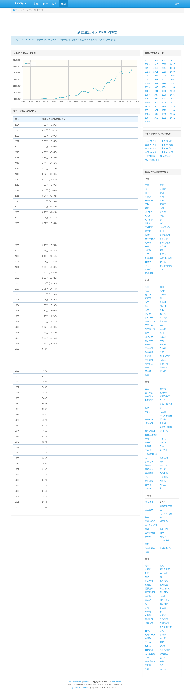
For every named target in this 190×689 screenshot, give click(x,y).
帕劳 (162, 533)
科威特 (148, 262)
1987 (155, 95)
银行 (45, 3)
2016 (147, 68)
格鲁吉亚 (164, 239)
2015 (155, 68)
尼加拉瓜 (149, 400)
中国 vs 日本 (167, 141)
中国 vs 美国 (150, 141)
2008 (147, 76)
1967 (155, 114)
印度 (162, 216)
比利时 (163, 291)
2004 (147, 79)
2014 (164, 68)
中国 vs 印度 (167, 148)
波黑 (147, 367)
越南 (162, 200)
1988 (147, 95)
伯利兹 (148, 442)
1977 (172, 102)
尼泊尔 (148, 216)
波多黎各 (149, 396)
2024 (147, 60)
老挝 (147, 208)
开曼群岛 (164, 477)
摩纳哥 (163, 371)
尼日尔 (148, 573)
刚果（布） (150, 623)
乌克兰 (163, 360)
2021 (172, 60)
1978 (164, 102)
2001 (172, 79)
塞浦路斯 (164, 363)
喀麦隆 (163, 608)
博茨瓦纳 (149, 588)
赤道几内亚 (165, 650)
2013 (172, 68)
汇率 (54, 3)
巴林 (162, 269)
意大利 (148, 294)
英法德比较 (165, 156)
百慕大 (163, 438)
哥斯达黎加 (150, 431)
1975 (155, 106)
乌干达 (163, 669)
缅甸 (162, 208)
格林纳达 (164, 442)
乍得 (162, 611)
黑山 (162, 333)
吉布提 (148, 596)
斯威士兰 (164, 654)
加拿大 (163, 389)
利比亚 (148, 584)
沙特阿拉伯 (165, 227)
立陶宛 (163, 348)
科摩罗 (148, 631)
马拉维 (148, 665)
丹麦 (162, 352)
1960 (147, 122)
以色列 (163, 246)
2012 (147, 72)
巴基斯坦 (149, 212)
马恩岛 (148, 356)
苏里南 (148, 465)
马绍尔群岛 (150, 521)
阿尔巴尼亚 (165, 356)
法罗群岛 (149, 352)
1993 (172, 87)
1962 (164, 118)
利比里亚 (149, 581)
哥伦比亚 (164, 465)
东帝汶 (148, 250)
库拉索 (163, 469)
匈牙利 (163, 306)
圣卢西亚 (164, 450)
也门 (162, 231)
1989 (172, 91)
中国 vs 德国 (167, 144)
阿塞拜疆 (149, 258)
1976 (147, 106)
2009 (172, 72)
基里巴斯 (149, 510)
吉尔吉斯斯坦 (166, 265)
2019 (155, 64)
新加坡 (163, 189)
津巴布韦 (164, 619)
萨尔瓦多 (149, 481)
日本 (147, 193)
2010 (164, 72)
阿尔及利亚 (165, 569)
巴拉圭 (163, 400)
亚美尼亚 (149, 273)
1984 (147, 99)
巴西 (147, 477)
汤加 (147, 544)
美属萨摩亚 (150, 533)
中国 (147, 185)
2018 (164, 64)
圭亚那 (163, 423)
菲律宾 (148, 196)
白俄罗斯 (149, 337)
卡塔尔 (163, 254)
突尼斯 (163, 646)
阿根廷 (163, 484)
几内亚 (163, 596)
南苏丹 (163, 642)
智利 (147, 408)
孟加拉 (148, 223)
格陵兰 (148, 446)
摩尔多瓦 (149, 348)
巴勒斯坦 (149, 227)
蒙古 (162, 219)
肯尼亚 (148, 646)
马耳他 (163, 329)
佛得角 (163, 577)
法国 (147, 291)
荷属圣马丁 (165, 396)
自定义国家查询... (153, 160)
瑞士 (162, 298)
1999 (155, 83)
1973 (172, 106)
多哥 (147, 608)
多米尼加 (149, 461)
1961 (172, 118)
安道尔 (163, 337)
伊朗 (147, 265)
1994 (164, 87)
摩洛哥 (148, 611)
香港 (162, 185)
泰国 (162, 193)
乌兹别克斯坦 (166, 258)
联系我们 (86, 681)
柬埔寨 (163, 204)
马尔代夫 (149, 219)
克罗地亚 (164, 321)
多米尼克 (149, 423)
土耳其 (163, 314)
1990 (164, 91)
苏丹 (147, 669)
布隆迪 (148, 615)
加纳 (147, 577)
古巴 (162, 488)
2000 (147, 83)
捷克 (147, 306)
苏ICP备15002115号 (80, 688)
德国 (162, 287)
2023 (155, 60)
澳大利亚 (149, 502)
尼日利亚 (164, 604)
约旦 (162, 223)
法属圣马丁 (150, 419)
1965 (172, 114)
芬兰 (162, 325)
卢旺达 (148, 638)
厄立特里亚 (150, 661)
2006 (164, 76)
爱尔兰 (148, 371)
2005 (172, 76)
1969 (172, 110)
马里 (162, 665)
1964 (147, 118)
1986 (164, 95)
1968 (147, 114)
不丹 (147, 246)
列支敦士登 (150, 329)
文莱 (147, 254)
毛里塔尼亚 (150, 592)
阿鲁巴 (163, 481)
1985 (172, 95)
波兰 (147, 310)
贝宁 (147, 604)
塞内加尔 (164, 634)
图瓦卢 (163, 536)
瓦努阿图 (164, 529)
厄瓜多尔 (149, 469)
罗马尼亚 (164, 317)
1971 (155, 110)
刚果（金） (165, 600)
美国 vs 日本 (150, 144)
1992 (147, 91)
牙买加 (148, 412)
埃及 (162, 565)
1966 (164, 114)
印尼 (147, 204)
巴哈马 (148, 488)
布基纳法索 (165, 588)
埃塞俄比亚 (165, 623)
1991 (155, 91)
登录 (177, 4)
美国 (147, 389)
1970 (164, 110)
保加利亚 (149, 317)
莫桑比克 (149, 619)
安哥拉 (148, 569)
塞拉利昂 (164, 592)
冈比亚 (148, 642)
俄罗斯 (148, 314)
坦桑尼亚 (164, 584)
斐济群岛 (164, 521)
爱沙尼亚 (164, 367)
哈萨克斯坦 (165, 235)
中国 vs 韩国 (167, 152)
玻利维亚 (164, 392)
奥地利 (163, 302)
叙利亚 (148, 235)
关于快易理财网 (75, 681)
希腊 (162, 310)
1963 (155, 118)
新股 (36, 3)
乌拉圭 (163, 412)
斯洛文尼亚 (150, 321)
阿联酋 (148, 269)
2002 (164, 79)
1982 (164, 99)
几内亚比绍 (150, 654)
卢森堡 (148, 344)
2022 (164, 60)
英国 (147, 287)
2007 (155, 76)
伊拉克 (163, 262)
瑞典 (147, 375)
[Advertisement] (97, 20)
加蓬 (162, 661)
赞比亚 (163, 638)
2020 (147, 64)
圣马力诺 (149, 325)
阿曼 (162, 250)
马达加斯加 (150, 634)
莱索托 (163, 615)
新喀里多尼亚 (166, 548)
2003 (155, 79)
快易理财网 (21, 3)
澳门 (147, 189)
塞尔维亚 (149, 360)
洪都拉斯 (164, 458)
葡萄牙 (148, 298)
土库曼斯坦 (150, 239)
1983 (155, 99)
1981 (172, 99)
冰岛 (147, 302)
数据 (63, 3)
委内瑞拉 (149, 392)
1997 (172, 83)
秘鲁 (162, 461)
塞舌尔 (148, 600)
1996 (147, 87)
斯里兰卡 (164, 212)
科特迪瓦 (149, 650)
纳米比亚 (164, 573)
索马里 (163, 657)
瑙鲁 (147, 552)
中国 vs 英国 (150, 148)
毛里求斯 (164, 581)
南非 (147, 565)
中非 (147, 657)
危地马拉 (149, 473)
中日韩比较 (150, 156)
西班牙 (163, 294)
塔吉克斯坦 (165, 242)
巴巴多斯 (164, 473)
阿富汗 (148, 242)
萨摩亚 (148, 536)
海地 (162, 446)
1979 (155, 102)
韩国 (162, 196)
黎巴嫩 (148, 231)
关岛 (147, 517)
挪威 (162, 340)
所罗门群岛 (150, 548)
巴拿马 (148, 484)
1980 (147, 102)
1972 (147, 110)
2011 (155, 72)
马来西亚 (149, 200)
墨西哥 (148, 450)
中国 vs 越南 (150, 152)
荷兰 (147, 333)
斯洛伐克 (149, 363)
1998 (164, 83)
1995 (155, 87)
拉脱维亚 (149, 340)
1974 (164, 106)
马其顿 (163, 344)
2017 (172, 64)
